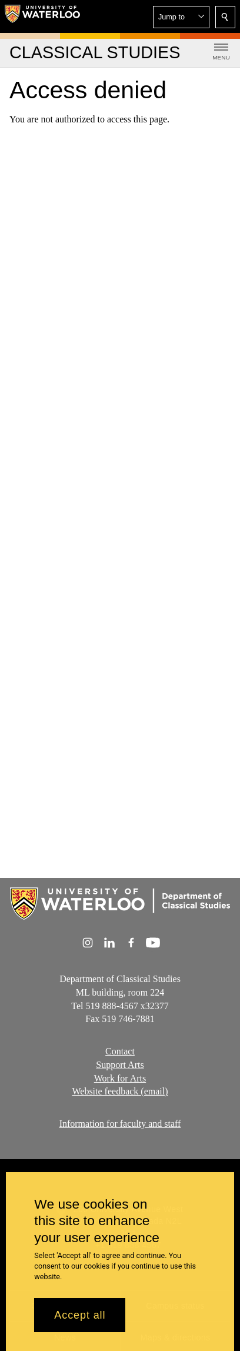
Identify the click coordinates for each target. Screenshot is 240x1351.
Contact (120, 1051)
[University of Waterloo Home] (42, 16)
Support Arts (120, 1065)
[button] (181, 17)
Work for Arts (120, 1078)
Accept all (79, 1315)
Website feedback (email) (120, 1091)
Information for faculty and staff (120, 1124)
